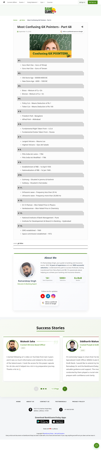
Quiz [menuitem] (41, 2)
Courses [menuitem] (49, 2)
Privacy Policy (78, 412)
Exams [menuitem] (21, 2)
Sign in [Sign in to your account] (82, 2)
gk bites (22, 20)
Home (15, 20)
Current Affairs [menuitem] (12, 2)
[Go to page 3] (45, 399)
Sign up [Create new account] (93, 2)
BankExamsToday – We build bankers (54, 444)
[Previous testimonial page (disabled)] (36, 399)
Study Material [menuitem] (31, 2)
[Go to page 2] (43, 399)
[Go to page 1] (41, 399)
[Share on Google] (71, 31)
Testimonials (60, 412)
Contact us (44, 412)
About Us (30, 412)
